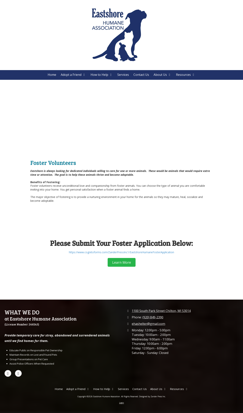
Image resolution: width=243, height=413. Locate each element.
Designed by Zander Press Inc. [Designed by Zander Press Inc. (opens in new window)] (152, 396)
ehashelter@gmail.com (148, 324)
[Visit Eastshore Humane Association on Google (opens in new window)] (18, 373)
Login (121, 402)
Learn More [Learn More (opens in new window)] (121, 262)
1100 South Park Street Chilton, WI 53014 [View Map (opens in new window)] (161, 311)
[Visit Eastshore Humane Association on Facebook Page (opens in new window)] (8, 373)
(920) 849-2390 (152, 317)
